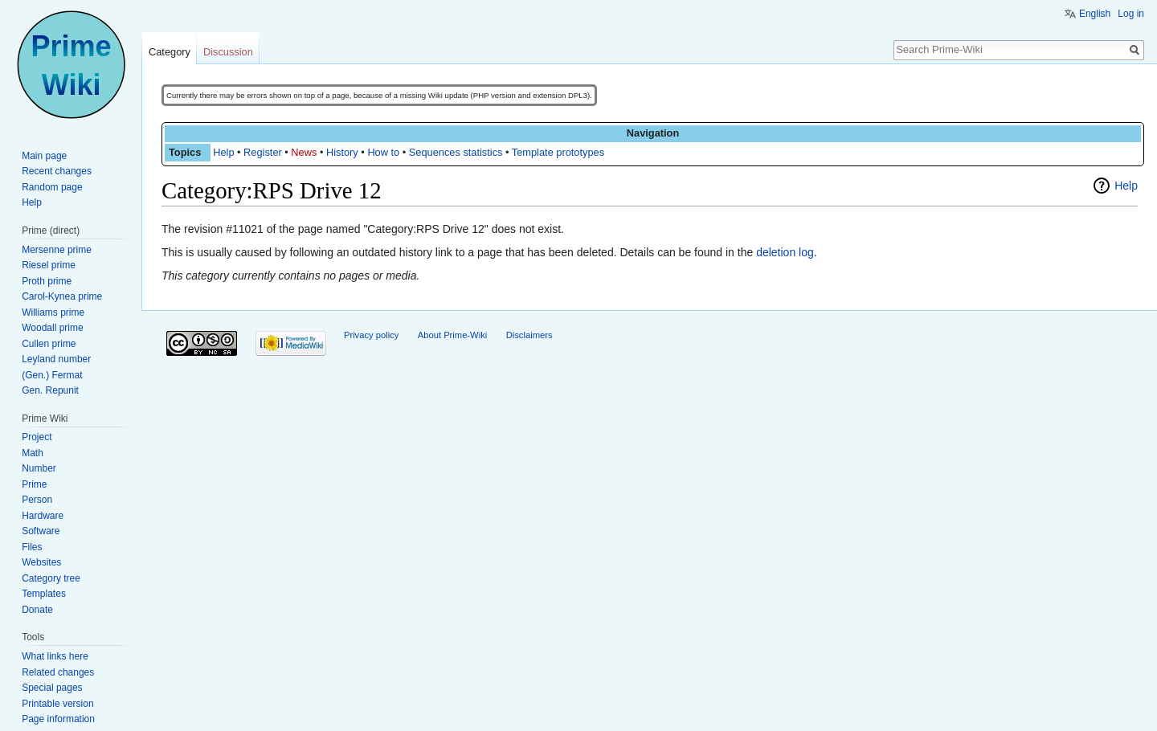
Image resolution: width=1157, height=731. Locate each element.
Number (39, 468)
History (342, 152)
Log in (1131, 13)
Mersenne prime (57, 249)
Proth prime (47, 281)
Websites (41, 562)
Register (262, 152)
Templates (44, 593)
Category (169, 52)
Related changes (58, 672)
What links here (55, 656)
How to (383, 152)
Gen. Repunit (50, 390)
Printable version (57, 703)
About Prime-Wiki (452, 335)
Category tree (51, 578)
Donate (37, 609)
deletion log (785, 252)
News (304, 152)
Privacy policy (371, 335)
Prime (34, 484)
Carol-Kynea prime (62, 296)
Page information (58, 719)
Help (223, 152)
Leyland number (56, 359)
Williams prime (53, 312)
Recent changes (57, 171)
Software (40, 531)
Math (32, 453)
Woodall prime (52, 327)
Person (37, 499)
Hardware (42, 515)
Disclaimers (529, 335)
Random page (52, 187)
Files (32, 547)
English (1094, 13)
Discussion (228, 52)
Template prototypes (558, 152)
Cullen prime (49, 343)
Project (36, 437)
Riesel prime (49, 265)
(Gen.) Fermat (52, 375)
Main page (44, 155)
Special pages (52, 687)
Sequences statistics (456, 152)
